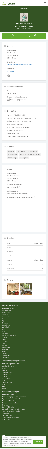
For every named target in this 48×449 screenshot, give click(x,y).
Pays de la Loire (7, 415)
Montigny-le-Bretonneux (9, 335)
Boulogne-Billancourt (8, 317)
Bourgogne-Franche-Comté (10, 403)
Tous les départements (10, 364)
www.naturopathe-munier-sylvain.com (19, 64)
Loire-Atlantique (7, 382)
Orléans (4, 341)
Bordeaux (5, 315)
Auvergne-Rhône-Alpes (9, 401)
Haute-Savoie (6, 374)
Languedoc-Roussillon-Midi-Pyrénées (13, 409)
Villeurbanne (6, 355)
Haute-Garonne (7, 372)
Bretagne (5, 405)
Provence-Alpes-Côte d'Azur (10, 417)
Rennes (4, 345)
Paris (3, 386)
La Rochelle (5, 327)
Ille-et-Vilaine (6, 378)
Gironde (4, 370)
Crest (3, 319)
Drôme (4, 368)
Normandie (5, 413)
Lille (3, 329)
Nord (3, 384)
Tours (4, 351)
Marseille (5, 333)
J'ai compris (38, 441)
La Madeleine (6, 325)
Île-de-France (6, 419)
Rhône (4, 388)
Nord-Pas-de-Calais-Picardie (11, 411)
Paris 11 (4, 343)
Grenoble (5, 323)
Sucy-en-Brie (6, 347)
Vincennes (5, 357)
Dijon (3, 321)
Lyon (3, 331)
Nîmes (4, 339)
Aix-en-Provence (7, 311)
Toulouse (5, 349)
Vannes (4, 353)
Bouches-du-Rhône (8, 366)
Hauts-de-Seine (7, 376)
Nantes (4, 337)
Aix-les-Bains (6, 313)
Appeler (10, 71)
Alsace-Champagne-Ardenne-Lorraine (14, 397)
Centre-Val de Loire (8, 407)
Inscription (24, 8)
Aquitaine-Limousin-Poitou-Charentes (14, 399)
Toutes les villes (8, 308)
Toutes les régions (8, 395)
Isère (3, 380)
